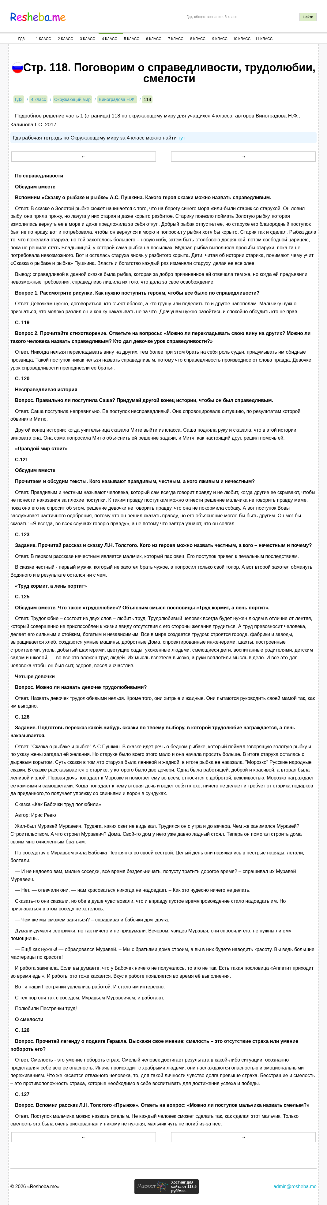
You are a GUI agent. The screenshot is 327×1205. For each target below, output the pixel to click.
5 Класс (131, 39)
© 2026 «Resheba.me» (35, 1186)
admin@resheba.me (295, 1186)
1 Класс (43, 39)
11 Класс (264, 39)
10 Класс (242, 39)
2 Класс (65, 39)
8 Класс (197, 39)
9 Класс (219, 39)
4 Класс (109, 39)
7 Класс (175, 39)
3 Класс (87, 39)
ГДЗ (21, 39)
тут (181, 138)
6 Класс (153, 39)
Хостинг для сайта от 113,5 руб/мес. (184, 1186)
